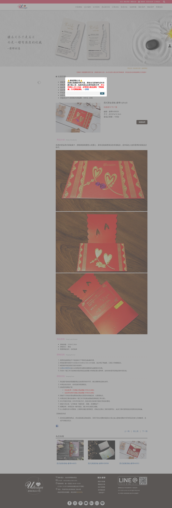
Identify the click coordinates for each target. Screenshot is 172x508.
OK (102, 93)
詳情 (87, 89)
